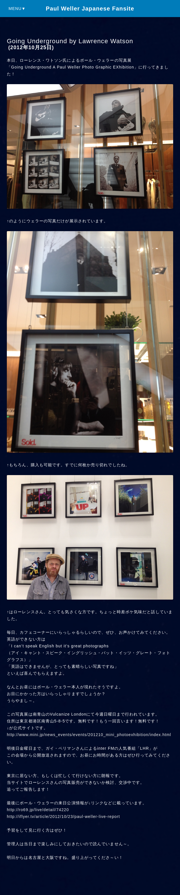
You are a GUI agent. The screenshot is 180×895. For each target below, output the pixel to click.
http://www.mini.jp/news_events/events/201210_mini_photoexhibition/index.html (89, 734)
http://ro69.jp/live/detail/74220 (38, 809)
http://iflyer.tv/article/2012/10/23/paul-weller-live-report (63, 816)
